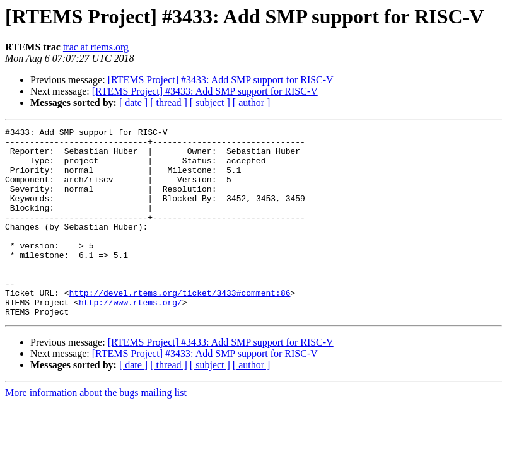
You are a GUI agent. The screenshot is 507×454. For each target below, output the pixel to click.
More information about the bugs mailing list (96, 430)
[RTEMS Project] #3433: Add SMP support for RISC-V (221, 79)
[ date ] (133, 102)
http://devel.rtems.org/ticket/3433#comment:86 (179, 326)
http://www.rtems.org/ (130, 338)
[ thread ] (168, 102)
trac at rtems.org (96, 47)
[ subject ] (210, 102)
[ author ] (252, 102)
